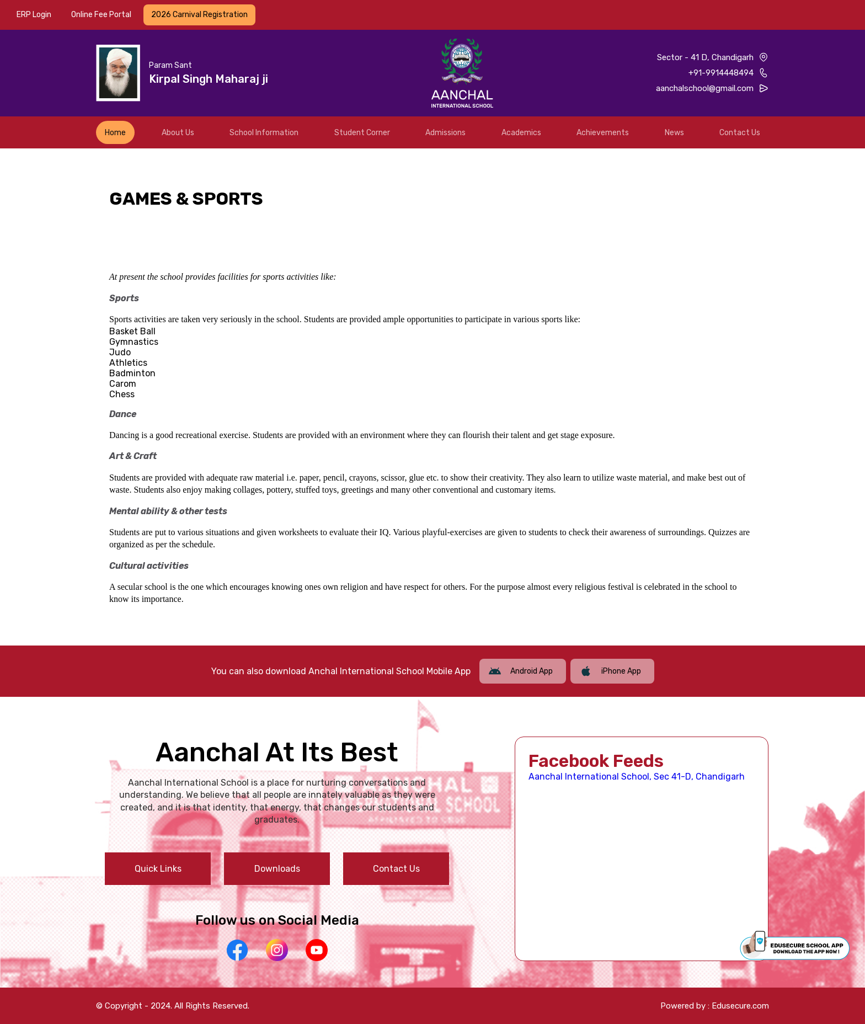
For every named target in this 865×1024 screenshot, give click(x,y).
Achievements (602, 132)
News (674, 132)
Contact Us (739, 132)
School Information (263, 132)
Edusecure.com (740, 1006)
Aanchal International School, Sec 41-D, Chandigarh (636, 776)
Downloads (277, 868)
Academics (521, 132)
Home (115, 132)
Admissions (445, 132)
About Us (178, 132)
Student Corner (362, 132)
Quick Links (158, 868)
